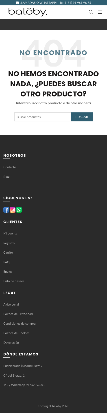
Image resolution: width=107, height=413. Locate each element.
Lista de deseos (13, 281)
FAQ (6, 262)
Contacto (9, 167)
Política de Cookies (16, 333)
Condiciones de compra (19, 323)
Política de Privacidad (18, 314)
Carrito (8, 252)
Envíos (7, 271)
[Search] (91, 12)
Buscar (81, 117)
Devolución (11, 342)
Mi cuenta (10, 233)
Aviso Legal (11, 304)
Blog (6, 177)
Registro (9, 243)
